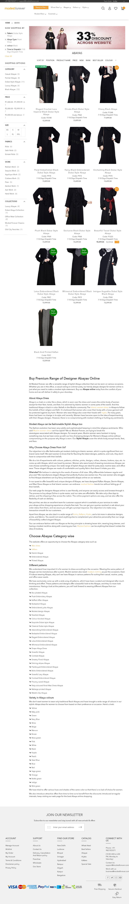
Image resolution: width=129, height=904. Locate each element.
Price (75, 60)
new (82, 60)
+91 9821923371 (11, 1)
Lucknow (60, 849)
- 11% (117, 241)
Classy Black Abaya (107, 108)
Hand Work (11, 193)
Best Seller (98, 60)
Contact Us (37, 849)
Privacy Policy (11, 867)
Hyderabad (61, 860)
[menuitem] (40, 7)
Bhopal (60, 853)
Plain (9, 181)
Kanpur (60, 871)
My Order (9, 853)
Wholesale (37, 862)
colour (108, 60)
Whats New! (86, 845)
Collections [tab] (11, 201)
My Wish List (116, 8)
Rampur (60, 864)
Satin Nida (11, 150)
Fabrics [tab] (8, 141)
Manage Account (12, 845)
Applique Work (13, 174)
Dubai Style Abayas (15, 81)
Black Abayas (13, 89)
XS (7, 129)
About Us (36, 845)
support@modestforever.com (29, 1)
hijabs (104, 412)
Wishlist (9, 849)
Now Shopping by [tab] (14, 27)
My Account (109, 8)
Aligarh (60, 868)
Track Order (108, 1)
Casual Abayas (13, 73)
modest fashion (87, 483)
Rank (88, 60)
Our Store (37, 866)
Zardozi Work (12, 185)
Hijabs (88, 514)
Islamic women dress (100, 407)
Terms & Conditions (13, 860)
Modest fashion (83, 525)
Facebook (108, 877)
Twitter (112, 877)
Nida (9, 146)
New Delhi (61, 845)
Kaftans (82, 514)
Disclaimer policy (12, 864)
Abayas (84, 853)
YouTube (120, 877)
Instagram (116, 877)
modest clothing (94, 571)
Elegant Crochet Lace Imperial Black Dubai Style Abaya (46, 111)
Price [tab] (7, 96)
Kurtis (75, 514)
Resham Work (12, 166)
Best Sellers (86, 849)
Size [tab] (7, 124)
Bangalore (61, 875)
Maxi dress (36, 545)
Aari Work (11, 189)
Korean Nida (12, 153)
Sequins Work (13, 170)
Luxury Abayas (13, 85)
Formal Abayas (13, 77)
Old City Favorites (14, 229)
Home (7, 22)
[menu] (62, 12)
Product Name (64, 60)
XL (13, 133)
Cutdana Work (13, 178)
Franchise (36, 859)
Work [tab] (7, 161)
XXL (18, 133)
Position (50, 60)
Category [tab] (9, 68)
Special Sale (86, 864)
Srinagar (60, 856)
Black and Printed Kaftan (46, 351)
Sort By (40, 60)
